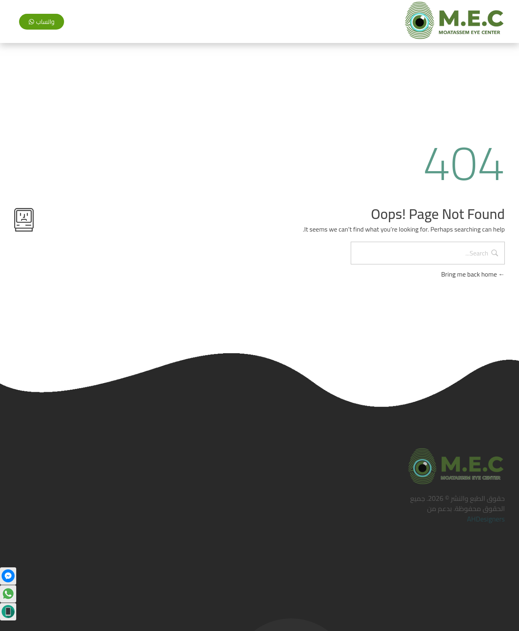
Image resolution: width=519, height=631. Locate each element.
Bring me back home (473, 274)
